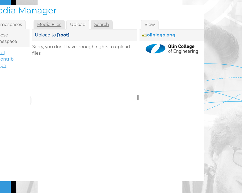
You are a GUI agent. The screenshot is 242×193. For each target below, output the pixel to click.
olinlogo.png (161, 35)
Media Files (49, 24)
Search (101, 24)
